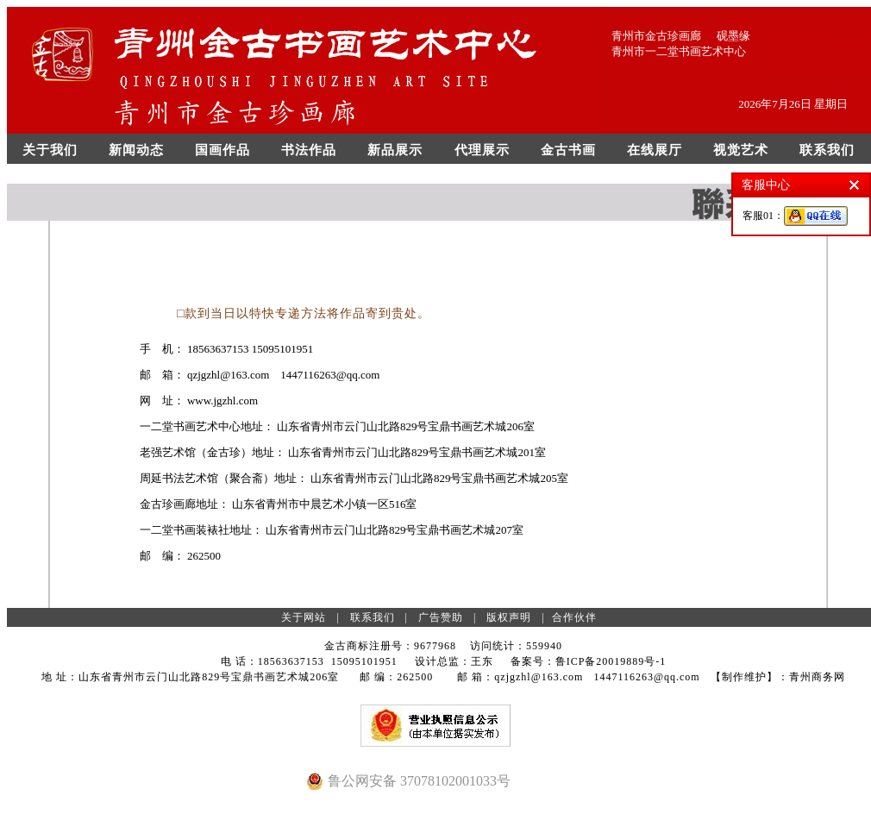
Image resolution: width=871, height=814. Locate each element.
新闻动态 (136, 150)
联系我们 (827, 150)
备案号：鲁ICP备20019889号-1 (589, 661)
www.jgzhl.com (223, 400)
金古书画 (568, 150)
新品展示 (395, 150)
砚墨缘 (733, 35)
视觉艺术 (740, 150)
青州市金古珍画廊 (656, 35)
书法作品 (308, 150)
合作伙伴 (574, 617)
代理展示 (482, 150)
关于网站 (303, 617)
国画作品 (222, 150)
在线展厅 (654, 150)
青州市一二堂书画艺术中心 (678, 51)
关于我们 (50, 150)
